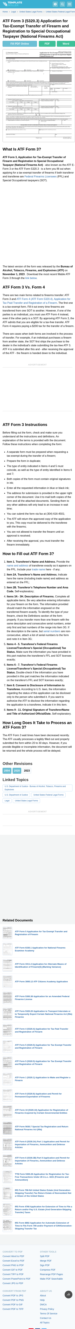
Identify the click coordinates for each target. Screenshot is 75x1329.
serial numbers (51, 631)
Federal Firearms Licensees (40, 176)
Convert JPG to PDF (13, 1283)
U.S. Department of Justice (16, 795)
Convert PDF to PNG (13, 1300)
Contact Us (45, 1318)
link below (31, 278)
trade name (38, 569)
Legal (7, 801)
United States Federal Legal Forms (48, 795)
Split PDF (45, 1256)
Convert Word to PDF (13, 1256)
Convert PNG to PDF (13, 1265)
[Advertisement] (37, 223)
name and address (17, 565)
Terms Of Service (48, 1313)
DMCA (43, 1304)
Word (66, 43)
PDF (47, 43)
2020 (17, 770)
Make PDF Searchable (51, 1278)
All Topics (45, 1322)
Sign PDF (45, 1265)
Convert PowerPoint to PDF (16, 1278)
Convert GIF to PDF (13, 1269)
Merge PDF (46, 1260)
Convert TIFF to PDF (13, 1274)
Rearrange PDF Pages (51, 1274)
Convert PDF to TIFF (13, 1309)
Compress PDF (48, 1269)
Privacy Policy (47, 1309)
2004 (7, 770)
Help (42, 1300)
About (43, 1295)
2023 (27, 770)
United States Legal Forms (26, 801)
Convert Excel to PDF (13, 1260)
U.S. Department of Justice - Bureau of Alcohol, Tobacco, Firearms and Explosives (35, 788)
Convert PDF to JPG (13, 1295)
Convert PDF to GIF (13, 1304)
